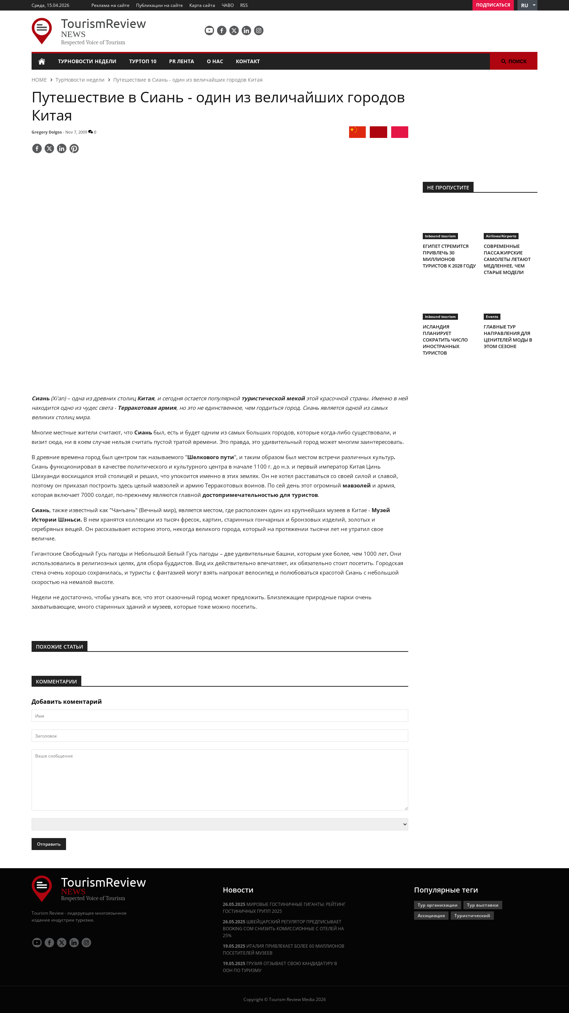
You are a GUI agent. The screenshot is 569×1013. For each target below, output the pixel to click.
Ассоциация (431, 915)
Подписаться (493, 5)
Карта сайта (202, 5)
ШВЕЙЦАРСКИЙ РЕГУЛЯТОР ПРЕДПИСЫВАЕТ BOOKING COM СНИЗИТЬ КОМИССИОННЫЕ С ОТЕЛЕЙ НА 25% (283, 929)
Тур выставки (483, 905)
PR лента (181, 61)
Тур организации (438, 905)
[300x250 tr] (480, 121)
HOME (39, 79)
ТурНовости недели (87, 61)
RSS (244, 5)
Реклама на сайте (110, 5)
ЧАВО (228, 5)
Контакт (248, 61)
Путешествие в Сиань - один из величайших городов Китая (188, 79)
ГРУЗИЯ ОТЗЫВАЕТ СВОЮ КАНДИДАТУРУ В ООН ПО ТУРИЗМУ (280, 966)
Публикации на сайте (159, 5)
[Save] (74, 149)
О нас (215, 61)
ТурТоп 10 (142, 61)
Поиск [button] (514, 61)
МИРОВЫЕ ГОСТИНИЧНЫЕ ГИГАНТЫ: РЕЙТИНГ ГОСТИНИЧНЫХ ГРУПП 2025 (284, 907)
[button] (527, 5)
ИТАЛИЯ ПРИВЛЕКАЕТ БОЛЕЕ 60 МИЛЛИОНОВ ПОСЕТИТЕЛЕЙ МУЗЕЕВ (283, 949)
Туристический (472, 915)
